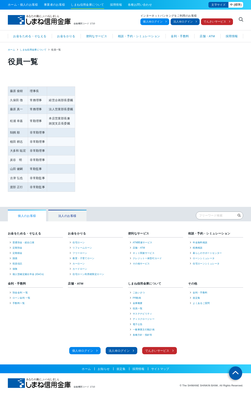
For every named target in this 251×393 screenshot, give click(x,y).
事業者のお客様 (54, 4)
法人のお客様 (67, 215)
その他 (192, 283)
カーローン (79, 263)
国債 (15, 258)
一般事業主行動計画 (144, 329)
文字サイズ (218, 4)
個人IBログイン (153, 21)
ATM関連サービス (142, 242)
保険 (15, 269)
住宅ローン (79, 242)
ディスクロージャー (144, 319)
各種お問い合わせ (140, 4)
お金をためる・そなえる (29, 36)
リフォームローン (82, 247)
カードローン (80, 269)
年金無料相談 (200, 242)
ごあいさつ (139, 292)
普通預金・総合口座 (23, 242)
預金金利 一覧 (20, 292)
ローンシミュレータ (204, 258)
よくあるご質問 (201, 303)
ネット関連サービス (144, 253)
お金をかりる (66, 36)
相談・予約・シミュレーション (139, 36)
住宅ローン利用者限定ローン (88, 274)
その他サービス (141, 263)
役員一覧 (138, 308)
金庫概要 (138, 303)
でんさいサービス (215, 21)
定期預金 (17, 247)
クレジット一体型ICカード (147, 258)
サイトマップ (160, 368)
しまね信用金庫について (87, 4)
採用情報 (116, 4)
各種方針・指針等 (142, 335)
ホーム (11, 49)
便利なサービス (96, 36)
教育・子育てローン (83, 258)
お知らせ (104, 368)
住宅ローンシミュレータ (206, 263)
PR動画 (137, 298)
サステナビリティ (142, 313)
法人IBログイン (183, 21)
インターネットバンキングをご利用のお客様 (168, 15)
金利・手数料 (180, 36)
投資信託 (17, 263)
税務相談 (198, 247)
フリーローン (80, 253)
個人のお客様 (27, 215)
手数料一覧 (19, 303)
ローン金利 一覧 (21, 298)
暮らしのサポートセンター (207, 253)
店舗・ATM (207, 36)
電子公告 (138, 324)
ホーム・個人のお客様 (23, 4)
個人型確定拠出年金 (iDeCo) (28, 274)
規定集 (196, 298)
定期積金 (17, 253)
